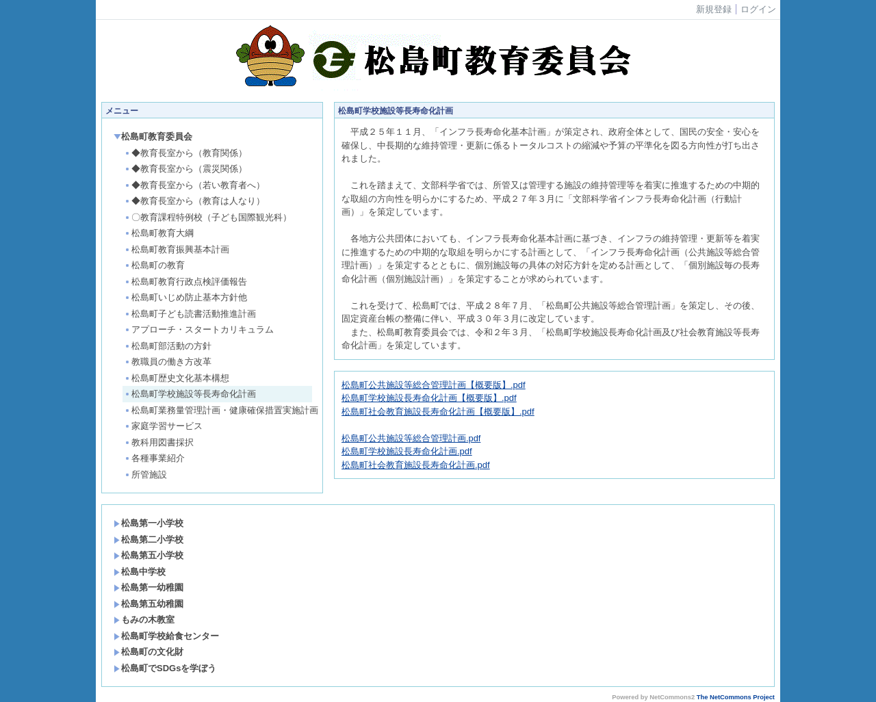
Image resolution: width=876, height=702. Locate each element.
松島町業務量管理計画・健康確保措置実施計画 (218, 410)
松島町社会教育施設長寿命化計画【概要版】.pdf (438, 411)
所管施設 (145, 474)
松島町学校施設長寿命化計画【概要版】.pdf (429, 398)
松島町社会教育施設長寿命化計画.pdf (416, 465)
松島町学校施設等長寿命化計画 (190, 394)
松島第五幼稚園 (148, 604)
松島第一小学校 (148, 523)
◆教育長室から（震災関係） (185, 169)
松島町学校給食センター (166, 636)
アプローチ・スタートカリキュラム (199, 329)
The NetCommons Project (736, 697)
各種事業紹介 (154, 458)
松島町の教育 (154, 265)
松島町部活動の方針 (167, 346)
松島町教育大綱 (159, 233)
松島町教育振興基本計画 (176, 249)
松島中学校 (140, 572)
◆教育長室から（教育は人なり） (194, 201)
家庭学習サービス (163, 426)
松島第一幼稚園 (148, 587)
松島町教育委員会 (153, 136)
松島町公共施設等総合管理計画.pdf (411, 438)
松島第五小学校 (148, 555)
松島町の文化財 (148, 652)
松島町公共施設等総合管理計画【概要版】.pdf (434, 385)
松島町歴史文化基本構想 (176, 378)
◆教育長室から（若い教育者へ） (194, 185)
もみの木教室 (144, 619)
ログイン (758, 9)
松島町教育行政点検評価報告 (185, 281)
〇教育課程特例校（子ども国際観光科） (208, 217)
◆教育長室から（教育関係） (185, 153)
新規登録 (714, 9)
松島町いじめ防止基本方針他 (185, 297)
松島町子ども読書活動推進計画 (190, 314)
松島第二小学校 (148, 539)
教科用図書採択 (159, 442)
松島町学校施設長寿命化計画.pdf (407, 451)
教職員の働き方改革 (167, 361)
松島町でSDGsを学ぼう (165, 668)
